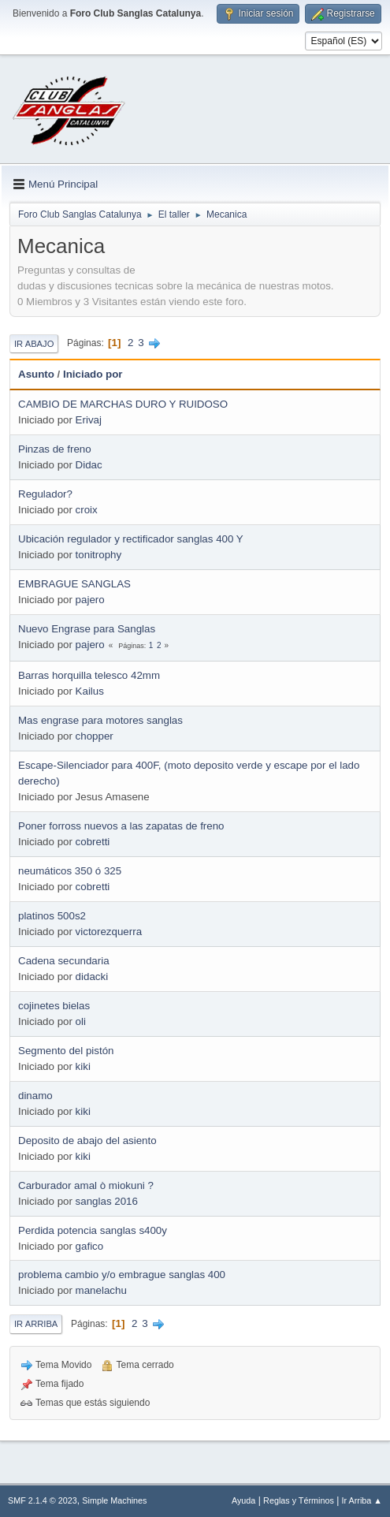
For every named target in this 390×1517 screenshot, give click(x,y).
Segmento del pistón (66, 1051)
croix (87, 510)
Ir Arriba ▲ (362, 1500)
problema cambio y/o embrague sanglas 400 (121, 1274)
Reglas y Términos (298, 1500)
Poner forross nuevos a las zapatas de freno (121, 826)
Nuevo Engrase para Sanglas (86, 629)
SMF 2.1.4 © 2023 (42, 1500)
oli (81, 1021)
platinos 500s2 (52, 916)
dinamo (35, 1095)
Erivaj (89, 420)
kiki (83, 1066)
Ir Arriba (36, 1324)
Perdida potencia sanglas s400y (92, 1230)
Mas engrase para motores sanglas (100, 720)
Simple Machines (114, 1500)
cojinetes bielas (54, 1006)
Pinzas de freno (54, 449)
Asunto (36, 374)
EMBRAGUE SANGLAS (74, 584)
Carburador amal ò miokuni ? (86, 1185)
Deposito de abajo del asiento (87, 1140)
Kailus (90, 691)
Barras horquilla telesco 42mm (89, 675)
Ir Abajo (34, 343)
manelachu (101, 1290)
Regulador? (45, 494)
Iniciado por (93, 374)
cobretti (93, 842)
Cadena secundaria (64, 961)
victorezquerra (109, 931)
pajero (90, 600)
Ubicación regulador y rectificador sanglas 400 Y (130, 539)
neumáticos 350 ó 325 (69, 871)
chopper (94, 736)
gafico (90, 1246)
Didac (89, 465)
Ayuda (243, 1500)
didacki (92, 976)
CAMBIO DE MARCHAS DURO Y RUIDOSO (123, 404)
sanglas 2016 (107, 1201)
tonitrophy (99, 555)
